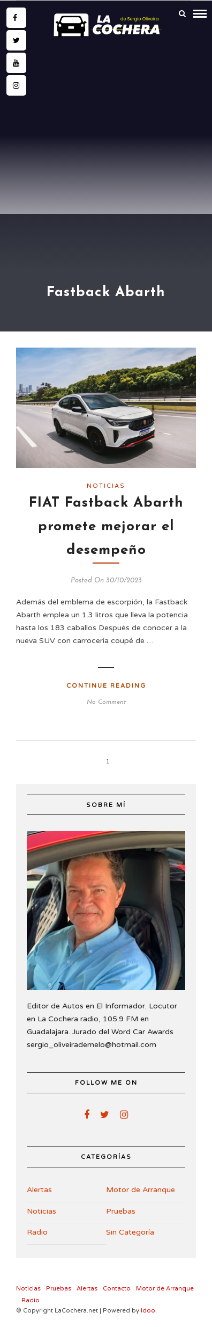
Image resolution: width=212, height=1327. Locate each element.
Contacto (117, 1288)
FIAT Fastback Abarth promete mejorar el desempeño (106, 527)
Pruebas (120, 1211)
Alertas (39, 1189)
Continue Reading (106, 685)
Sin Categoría (130, 1232)
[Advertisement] (106, 153)
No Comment (106, 702)
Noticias (106, 485)
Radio (37, 1232)
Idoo (148, 1310)
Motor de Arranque (140, 1189)
